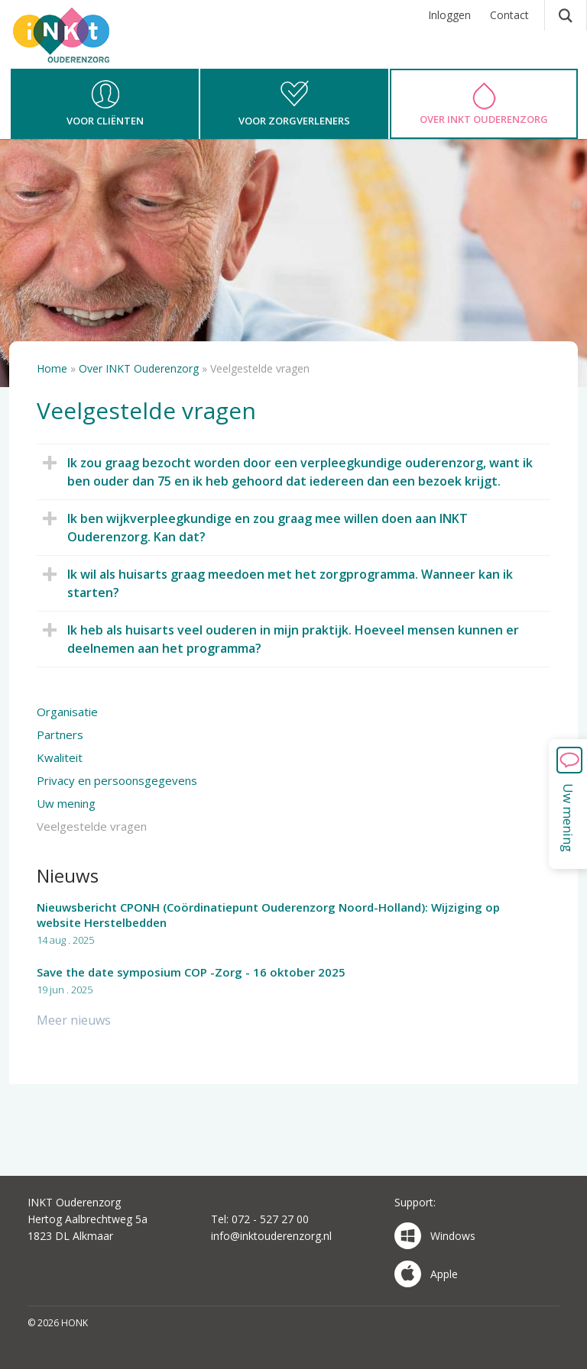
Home (52, 368)
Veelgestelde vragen (92, 826)
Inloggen (449, 15)
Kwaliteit (60, 757)
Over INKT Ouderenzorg (139, 368)
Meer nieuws (74, 1020)
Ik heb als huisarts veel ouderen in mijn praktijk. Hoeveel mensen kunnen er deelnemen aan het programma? (285, 639)
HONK (82, 50)
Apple (426, 1274)
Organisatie (67, 711)
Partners (60, 734)
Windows (434, 1235)
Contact (509, 15)
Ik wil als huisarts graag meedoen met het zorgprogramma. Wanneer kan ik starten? (282, 583)
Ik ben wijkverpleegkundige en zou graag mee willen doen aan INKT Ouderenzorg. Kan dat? (260, 527)
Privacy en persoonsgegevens (117, 780)
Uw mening (66, 803)
